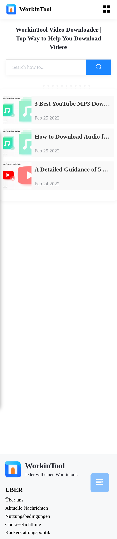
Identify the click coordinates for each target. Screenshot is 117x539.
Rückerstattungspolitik (27, 532)
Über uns (14, 500)
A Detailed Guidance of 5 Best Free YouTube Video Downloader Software (74, 169)
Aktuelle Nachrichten (26, 508)
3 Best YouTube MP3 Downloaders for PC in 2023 (74, 103)
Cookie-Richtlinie (23, 524)
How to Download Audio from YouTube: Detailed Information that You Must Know (74, 136)
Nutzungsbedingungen (27, 516)
